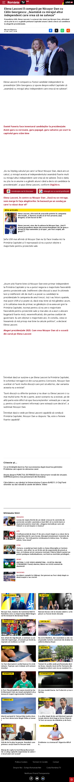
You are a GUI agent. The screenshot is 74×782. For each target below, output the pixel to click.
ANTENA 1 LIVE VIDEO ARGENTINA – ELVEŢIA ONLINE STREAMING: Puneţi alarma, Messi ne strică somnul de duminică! (39, 564)
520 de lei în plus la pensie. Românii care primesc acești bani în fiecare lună (18, 743)
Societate (20, 572)
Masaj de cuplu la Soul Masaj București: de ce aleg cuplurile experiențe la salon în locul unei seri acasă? (18, 752)
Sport (18, 559)
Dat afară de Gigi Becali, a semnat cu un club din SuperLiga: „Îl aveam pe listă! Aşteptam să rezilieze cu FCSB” (18, 640)
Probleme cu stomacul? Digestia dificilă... (54, 743)
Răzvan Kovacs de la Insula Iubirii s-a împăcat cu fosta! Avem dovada (55, 613)
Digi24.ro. (55, 184)
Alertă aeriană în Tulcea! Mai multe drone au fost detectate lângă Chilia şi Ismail (18, 718)
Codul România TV (53, 767)
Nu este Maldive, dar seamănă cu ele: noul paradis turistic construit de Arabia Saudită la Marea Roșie (55, 640)
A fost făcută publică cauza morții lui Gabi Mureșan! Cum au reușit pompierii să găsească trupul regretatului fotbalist (18, 692)
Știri (18, 545)
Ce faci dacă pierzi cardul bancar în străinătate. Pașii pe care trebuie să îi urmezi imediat (18, 666)
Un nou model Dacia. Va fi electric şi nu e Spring (55, 691)
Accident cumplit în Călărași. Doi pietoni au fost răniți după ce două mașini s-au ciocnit (42, 576)
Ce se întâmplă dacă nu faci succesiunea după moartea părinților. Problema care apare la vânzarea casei (33, 468)
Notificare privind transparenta (37, 773)
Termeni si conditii (40, 762)
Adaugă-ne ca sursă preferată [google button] (54, 191)
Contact (56, 762)
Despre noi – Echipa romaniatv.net (27, 767)
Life (18, 531)
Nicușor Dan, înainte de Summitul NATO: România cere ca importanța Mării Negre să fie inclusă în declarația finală (18, 614)
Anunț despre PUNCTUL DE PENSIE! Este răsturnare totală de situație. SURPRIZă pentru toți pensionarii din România (35, 476)
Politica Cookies (21, 762)
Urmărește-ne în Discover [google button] (20, 191)
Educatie (20, 517)
